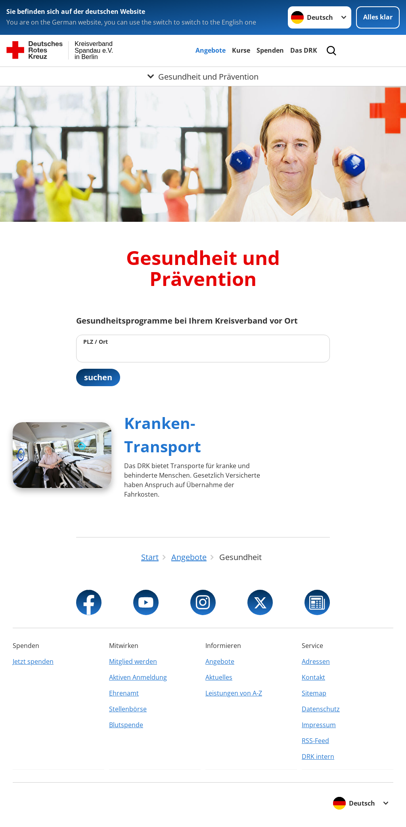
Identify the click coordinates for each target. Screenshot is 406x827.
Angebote (210, 50)
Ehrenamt (124, 693)
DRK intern (318, 756)
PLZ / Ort (95, 341)
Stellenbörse (128, 709)
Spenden (270, 50)
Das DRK (303, 50)
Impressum (319, 724)
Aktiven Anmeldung (138, 677)
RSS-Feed (315, 740)
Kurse (241, 50)
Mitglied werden (133, 661)
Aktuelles (218, 677)
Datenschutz (321, 709)
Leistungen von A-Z (233, 693)
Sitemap (314, 693)
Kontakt (313, 677)
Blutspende (126, 724)
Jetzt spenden (33, 661)
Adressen (316, 661)
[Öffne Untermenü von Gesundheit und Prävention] (203, 76)
